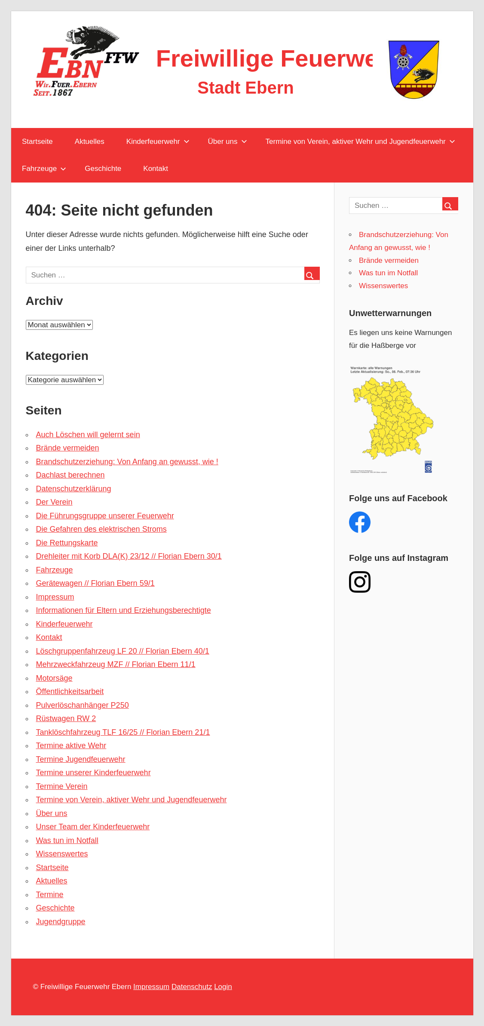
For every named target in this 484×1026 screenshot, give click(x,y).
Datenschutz (192, 987)
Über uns (227, 141)
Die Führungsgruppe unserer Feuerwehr (105, 515)
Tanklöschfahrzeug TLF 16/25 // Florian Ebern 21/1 (123, 732)
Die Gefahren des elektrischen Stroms (101, 529)
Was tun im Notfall (67, 840)
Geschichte (103, 168)
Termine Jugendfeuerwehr (81, 759)
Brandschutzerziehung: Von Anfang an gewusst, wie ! (127, 461)
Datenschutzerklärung (73, 488)
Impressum (55, 597)
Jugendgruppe (61, 921)
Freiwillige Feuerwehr (279, 58)
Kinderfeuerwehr (158, 141)
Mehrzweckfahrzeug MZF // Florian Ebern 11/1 (116, 664)
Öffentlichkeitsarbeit (70, 691)
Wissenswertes (62, 853)
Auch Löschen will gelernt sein (88, 434)
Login (223, 987)
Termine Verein (62, 786)
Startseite (37, 141)
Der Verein (54, 502)
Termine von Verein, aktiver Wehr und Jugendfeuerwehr (360, 141)
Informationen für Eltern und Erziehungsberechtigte (123, 610)
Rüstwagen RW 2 (66, 718)
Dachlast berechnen (70, 475)
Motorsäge (54, 678)
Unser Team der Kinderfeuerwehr (93, 826)
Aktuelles (89, 141)
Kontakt (155, 168)
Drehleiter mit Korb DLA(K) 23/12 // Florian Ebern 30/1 (129, 556)
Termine (50, 894)
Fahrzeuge (44, 168)
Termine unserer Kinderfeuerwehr (93, 772)
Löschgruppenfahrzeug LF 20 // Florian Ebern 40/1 (122, 651)
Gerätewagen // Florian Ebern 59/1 (95, 583)
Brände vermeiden (67, 448)
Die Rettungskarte (67, 543)
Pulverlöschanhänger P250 (82, 705)
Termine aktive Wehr (71, 745)
